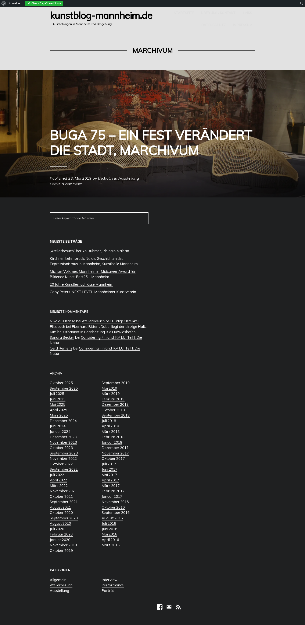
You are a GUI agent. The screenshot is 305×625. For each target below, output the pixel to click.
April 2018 (110, 426)
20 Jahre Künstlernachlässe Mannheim (81, 284)
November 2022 (63, 458)
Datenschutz (213, 25)
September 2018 (116, 415)
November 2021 (63, 491)
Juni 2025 (57, 399)
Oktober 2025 (61, 382)
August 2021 (60, 507)
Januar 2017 (112, 496)
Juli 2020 (57, 529)
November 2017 (115, 453)
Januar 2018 (112, 442)
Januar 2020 (60, 539)
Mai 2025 (57, 404)
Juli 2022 (57, 475)
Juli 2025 (57, 393)
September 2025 (64, 388)
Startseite (184, 13)
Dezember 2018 (115, 404)
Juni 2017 (109, 469)
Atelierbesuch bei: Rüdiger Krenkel (110, 321)
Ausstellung (59, 590)
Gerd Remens (61, 348)
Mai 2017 (109, 475)
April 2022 (58, 480)
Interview (110, 579)
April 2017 (110, 480)
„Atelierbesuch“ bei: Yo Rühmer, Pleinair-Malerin (89, 251)
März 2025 (59, 415)
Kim (53, 332)
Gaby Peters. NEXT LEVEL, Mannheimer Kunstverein (93, 291)
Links (247, 13)
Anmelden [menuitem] (15, 3)
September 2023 (64, 453)
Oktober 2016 (113, 507)
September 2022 (64, 469)
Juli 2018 (109, 420)
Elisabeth (57, 326)
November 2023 (63, 442)
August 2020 (60, 523)
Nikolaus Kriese (62, 321)
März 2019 (111, 393)
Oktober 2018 (113, 410)
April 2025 (58, 410)
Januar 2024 (60, 431)
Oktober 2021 (61, 496)
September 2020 (64, 518)
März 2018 (111, 431)
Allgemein (58, 579)
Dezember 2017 (115, 447)
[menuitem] (3, 3)
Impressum (242, 25)
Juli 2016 (109, 523)
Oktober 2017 (113, 458)
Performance (113, 585)
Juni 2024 (57, 426)
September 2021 (64, 501)
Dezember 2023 (63, 437)
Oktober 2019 (61, 550)
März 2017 (111, 485)
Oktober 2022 (61, 464)
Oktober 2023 (61, 447)
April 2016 (110, 539)
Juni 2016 (109, 529)
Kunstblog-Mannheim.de (101, 15)
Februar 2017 (113, 491)
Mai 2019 (109, 388)
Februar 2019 (113, 399)
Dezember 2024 (63, 420)
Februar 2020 (61, 534)
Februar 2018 (113, 437)
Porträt (108, 590)
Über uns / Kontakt (218, 13)
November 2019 (63, 545)
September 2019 (116, 382)
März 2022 (59, 485)
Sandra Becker (62, 337)
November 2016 (115, 501)
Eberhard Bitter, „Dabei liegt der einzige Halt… (109, 326)
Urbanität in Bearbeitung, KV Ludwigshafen (99, 332)
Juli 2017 (109, 464)
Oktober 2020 (61, 512)
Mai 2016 (109, 534)
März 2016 (111, 545)
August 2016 (112, 518)
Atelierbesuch (61, 585)
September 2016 (116, 512)
